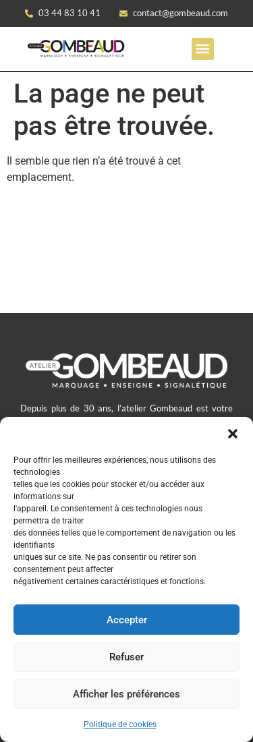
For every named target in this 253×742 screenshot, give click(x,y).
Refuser (126, 657)
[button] (233, 433)
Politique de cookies (120, 724)
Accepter (127, 620)
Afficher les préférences (126, 694)
